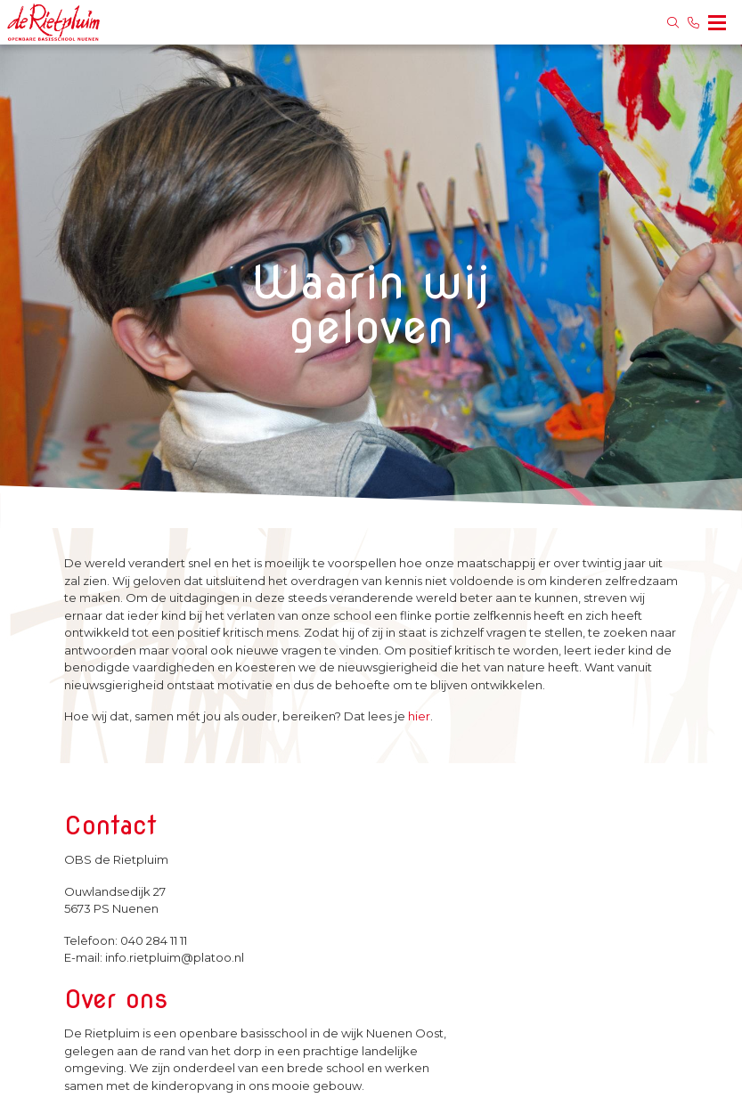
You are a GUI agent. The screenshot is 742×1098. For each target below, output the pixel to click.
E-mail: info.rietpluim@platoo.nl (154, 957)
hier (419, 716)
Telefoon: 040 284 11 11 (125, 940)
